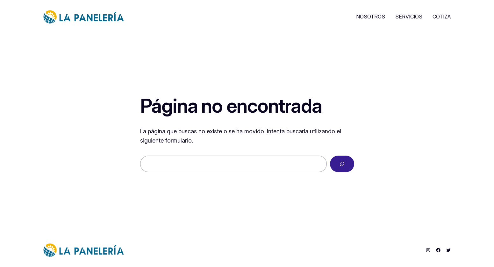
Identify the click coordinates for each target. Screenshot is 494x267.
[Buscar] (342, 164)
